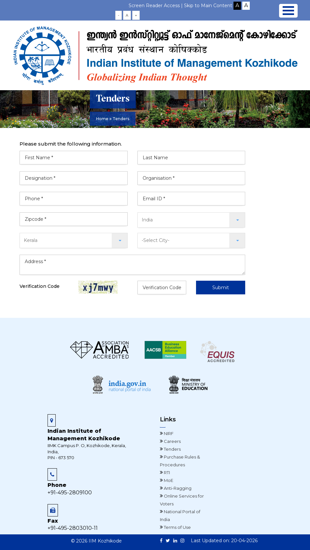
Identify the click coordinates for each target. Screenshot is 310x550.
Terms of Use (177, 527)
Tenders (172, 449)
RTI (166, 472)
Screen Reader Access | (156, 5)
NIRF (168, 433)
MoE (168, 480)
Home (102, 118)
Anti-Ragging (177, 488)
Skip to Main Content (208, 5)
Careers (172, 441)
